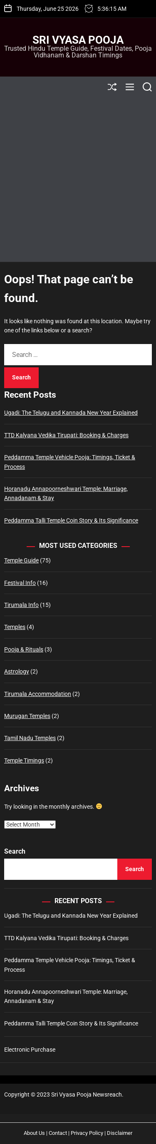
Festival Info (20, 582)
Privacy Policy (87, 1133)
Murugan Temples (27, 716)
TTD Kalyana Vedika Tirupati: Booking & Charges (66, 435)
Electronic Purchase (29, 1049)
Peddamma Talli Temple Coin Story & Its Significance (71, 520)
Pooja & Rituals (23, 649)
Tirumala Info (21, 605)
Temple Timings (24, 760)
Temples (14, 627)
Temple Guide (21, 560)
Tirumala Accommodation (37, 694)
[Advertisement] (78, 180)
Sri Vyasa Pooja (78, 40)
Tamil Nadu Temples (30, 738)
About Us (34, 1133)
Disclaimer (119, 1133)
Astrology (16, 671)
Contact (58, 1133)
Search (14, 851)
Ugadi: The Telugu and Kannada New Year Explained (71, 412)
